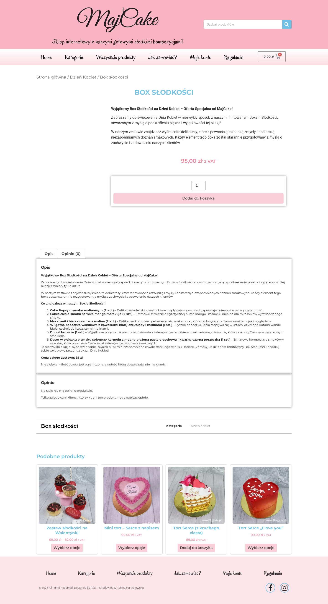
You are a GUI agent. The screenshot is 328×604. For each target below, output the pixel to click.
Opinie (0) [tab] (71, 254)
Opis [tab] (49, 254)
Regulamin (233, 57)
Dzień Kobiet (83, 77)
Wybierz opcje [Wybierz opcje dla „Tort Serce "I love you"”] (261, 548)
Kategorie (74, 57)
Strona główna (51, 77)
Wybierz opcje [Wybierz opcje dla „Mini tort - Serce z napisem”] (131, 548)
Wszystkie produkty (116, 57)
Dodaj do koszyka (198, 198)
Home (46, 57)
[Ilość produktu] (199, 185)
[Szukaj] (286, 24)
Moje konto (200, 57)
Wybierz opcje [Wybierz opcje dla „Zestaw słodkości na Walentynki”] (67, 548)
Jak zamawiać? (162, 57)
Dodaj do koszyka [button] (196, 548)
